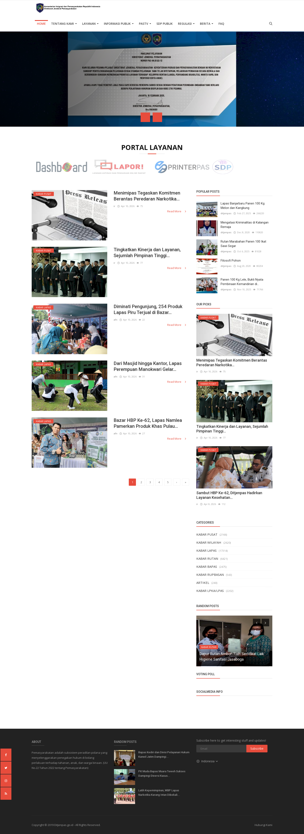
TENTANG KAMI (64, 24)
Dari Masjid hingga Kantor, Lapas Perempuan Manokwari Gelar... (148, 366)
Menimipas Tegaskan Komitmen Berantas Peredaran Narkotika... (147, 196)
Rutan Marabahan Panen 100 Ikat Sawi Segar (243, 244)
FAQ (221, 24)
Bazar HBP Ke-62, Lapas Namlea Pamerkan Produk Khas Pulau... (148, 423)
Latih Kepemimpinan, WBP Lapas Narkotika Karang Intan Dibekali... (159, 792)
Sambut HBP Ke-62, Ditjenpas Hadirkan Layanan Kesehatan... (229, 495)
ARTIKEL (202, 582)
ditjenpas (226, 213)
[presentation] (145, 117)
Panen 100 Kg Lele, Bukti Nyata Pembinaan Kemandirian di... (242, 282)
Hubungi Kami (263, 825)
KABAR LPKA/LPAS (210, 590)
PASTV (145, 24)
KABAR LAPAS (206, 550)
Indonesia (207, 761)
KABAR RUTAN (207, 558)
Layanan (90, 24)
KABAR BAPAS (206, 566)
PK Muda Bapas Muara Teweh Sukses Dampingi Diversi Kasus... (161, 773)
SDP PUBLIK (164, 24)
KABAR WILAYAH (208, 542)
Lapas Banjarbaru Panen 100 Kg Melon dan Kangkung (243, 206)
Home (41, 24)
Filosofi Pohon (231, 260)
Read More (177, 211)
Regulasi (186, 24)
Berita (206, 24)
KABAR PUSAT (206, 534)
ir (114, 206)
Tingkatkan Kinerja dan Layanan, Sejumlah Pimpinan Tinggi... (147, 252)
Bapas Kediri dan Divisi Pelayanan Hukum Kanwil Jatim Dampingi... (163, 754)
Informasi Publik (119, 24)
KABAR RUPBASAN (210, 574)
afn (115, 319)
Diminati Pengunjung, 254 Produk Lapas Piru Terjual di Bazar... (148, 309)
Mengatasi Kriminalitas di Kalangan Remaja (245, 225)
